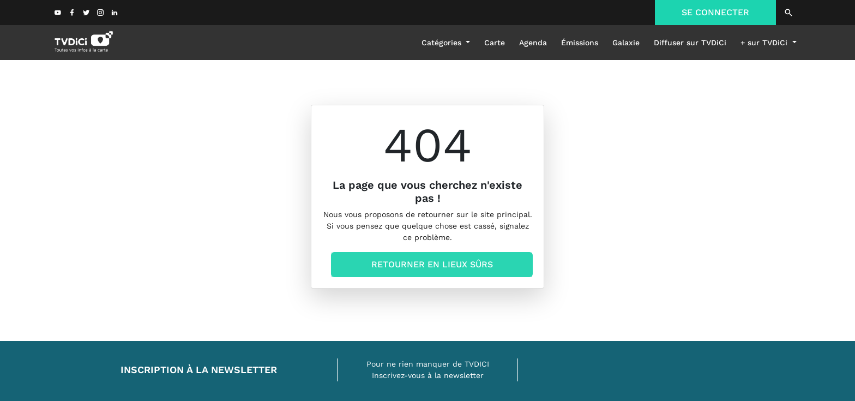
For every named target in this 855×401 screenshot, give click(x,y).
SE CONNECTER (715, 12)
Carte (494, 42)
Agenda (533, 42)
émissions (579, 42)
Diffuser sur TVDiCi (690, 42)
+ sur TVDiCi (765, 42)
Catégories (443, 42)
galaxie (626, 42)
